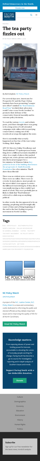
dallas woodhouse (24, 228)
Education (20, 410)
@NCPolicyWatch (9, 297)
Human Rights (20, 424)
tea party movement (11, 233)
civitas (23, 231)
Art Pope (20, 244)
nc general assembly (11, 231)
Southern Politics (25, 226)
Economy (20, 406)
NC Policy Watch (10, 38)
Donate (19, 380)
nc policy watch (27, 233)
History (20, 420)
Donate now (20, 8)
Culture (20, 397)
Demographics (20, 401)
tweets (22, 122)
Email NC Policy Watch (14, 324)
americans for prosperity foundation (18, 249)
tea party (31, 231)
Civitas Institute (9, 244)
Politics (5, 24)
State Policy (12, 226)
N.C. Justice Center (22, 302)
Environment (20, 415)
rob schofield (8, 236)
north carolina (9, 228)
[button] (36, 15)
